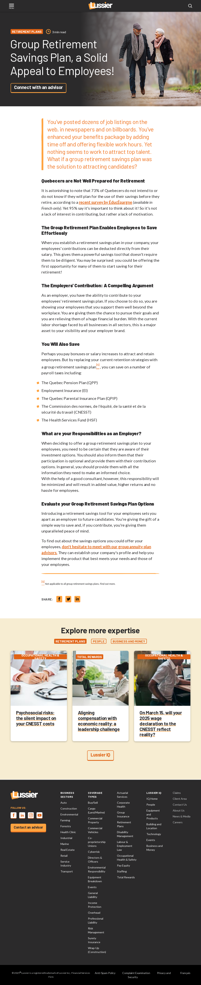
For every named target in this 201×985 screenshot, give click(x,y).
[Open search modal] (190, 6)
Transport (66, 871)
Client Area (180, 798)
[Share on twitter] (68, 599)
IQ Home (152, 798)
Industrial (66, 838)
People (150, 804)
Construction (68, 808)
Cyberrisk (94, 851)
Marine (64, 843)
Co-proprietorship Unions (97, 841)
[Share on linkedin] (77, 599)
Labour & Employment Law (124, 845)
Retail (64, 855)
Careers (178, 822)
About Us (179, 810)
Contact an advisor (28, 827)
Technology (153, 834)
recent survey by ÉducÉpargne (105, 202)
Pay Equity (123, 865)
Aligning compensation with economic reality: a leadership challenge (99, 721)
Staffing (122, 871)
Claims (177, 792)
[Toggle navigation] (11, 6)
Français (185, 973)
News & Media (181, 816)
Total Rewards (126, 877)
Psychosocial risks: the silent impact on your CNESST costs (36, 718)
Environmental (69, 814)
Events (92, 887)
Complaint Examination (136, 973)
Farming (65, 820)
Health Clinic (68, 832)
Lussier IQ (100, 755)
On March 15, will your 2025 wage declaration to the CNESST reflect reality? (161, 724)
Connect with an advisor (38, 87)
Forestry (65, 826)
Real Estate (67, 849)
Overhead (94, 912)
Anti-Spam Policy (105, 973)
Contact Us (180, 804)
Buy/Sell (93, 802)
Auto (63, 802)
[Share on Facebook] (59, 599)
